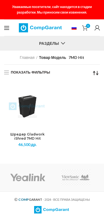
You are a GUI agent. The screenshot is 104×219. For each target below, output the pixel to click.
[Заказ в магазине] (96, 73)
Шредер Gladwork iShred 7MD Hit (27, 136)
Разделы (49, 43)
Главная (27, 57)
